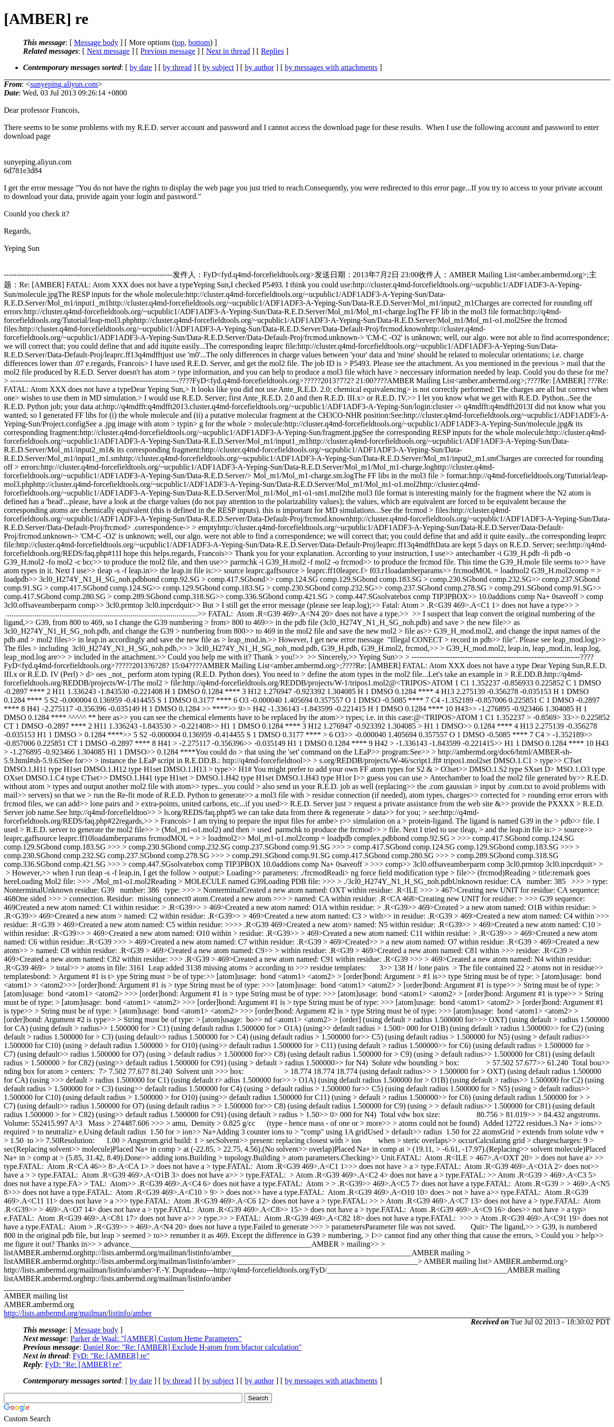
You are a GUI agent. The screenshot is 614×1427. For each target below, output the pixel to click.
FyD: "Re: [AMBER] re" (111, 1356)
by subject (218, 67)
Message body (96, 42)
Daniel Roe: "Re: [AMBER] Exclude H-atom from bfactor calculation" (192, 1347)
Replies (272, 51)
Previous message (168, 51)
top (179, 42)
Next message (108, 51)
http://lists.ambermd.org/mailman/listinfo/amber (78, 1313)
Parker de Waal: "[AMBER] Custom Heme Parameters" (156, 1338)
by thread (177, 67)
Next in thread (228, 51)
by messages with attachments (331, 67)
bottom (199, 42)
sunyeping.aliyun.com (64, 84)
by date (141, 67)
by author (259, 67)
